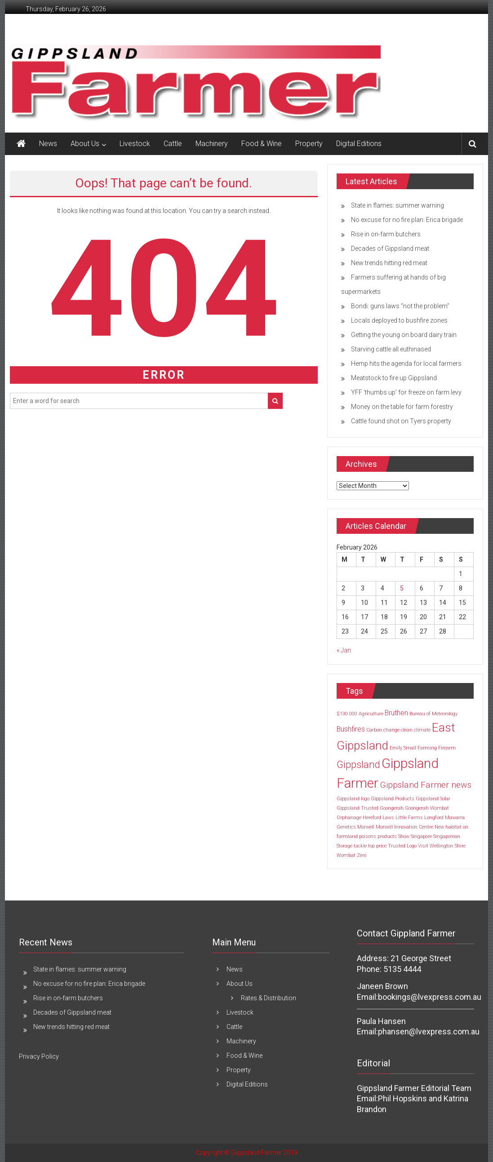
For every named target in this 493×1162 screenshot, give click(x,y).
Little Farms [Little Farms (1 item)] (409, 817)
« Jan (344, 650)
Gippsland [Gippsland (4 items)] (358, 764)
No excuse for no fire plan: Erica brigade (407, 219)
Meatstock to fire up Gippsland (394, 377)
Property (309, 143)
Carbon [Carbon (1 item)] (374, 730)
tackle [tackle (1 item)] (360, 846)
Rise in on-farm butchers (386, 234)
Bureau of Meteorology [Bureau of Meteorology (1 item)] (433, 714)
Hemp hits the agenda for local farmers (406, 363)
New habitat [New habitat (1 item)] (448, 827)
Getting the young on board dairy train (404, 334)
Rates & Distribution (268, 998)
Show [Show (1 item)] (403, 836)
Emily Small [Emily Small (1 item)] (403, 748)
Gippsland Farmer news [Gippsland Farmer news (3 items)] (425, 785)
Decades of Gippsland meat (390, 248)
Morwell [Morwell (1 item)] (365, 827)
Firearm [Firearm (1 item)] (447, 748)
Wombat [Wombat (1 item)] (346, 855)
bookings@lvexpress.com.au (429, 997)
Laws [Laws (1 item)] (388, 817)
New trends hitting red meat (389, 262)
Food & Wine (261, 143)
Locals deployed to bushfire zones (399, 320)
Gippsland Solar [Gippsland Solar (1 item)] (433, 799)
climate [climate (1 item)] (422, 730)
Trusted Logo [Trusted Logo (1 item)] (402, 846)
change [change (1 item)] (391, 730)
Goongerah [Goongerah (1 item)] (392, 808)
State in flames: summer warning (397, 205)
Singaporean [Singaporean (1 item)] (446, 836)
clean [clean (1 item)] (407, 730)
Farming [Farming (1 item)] (427, 748)
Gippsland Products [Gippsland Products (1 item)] (392, 799)
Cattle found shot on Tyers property (401, 421)
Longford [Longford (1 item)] (434, 817)
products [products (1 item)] (387, 836)
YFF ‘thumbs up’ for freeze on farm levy (406, 392)
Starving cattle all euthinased (391, 349)
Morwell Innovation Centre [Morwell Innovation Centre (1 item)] (404, 827)
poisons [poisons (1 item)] (367, 836)
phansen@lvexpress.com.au (429, 1031)
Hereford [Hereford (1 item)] (372, 817)
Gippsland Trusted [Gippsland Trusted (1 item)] (357, 808)
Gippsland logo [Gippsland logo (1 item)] (353, 799)
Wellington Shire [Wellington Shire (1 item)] (448, 846)
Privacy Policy (39, 1056)
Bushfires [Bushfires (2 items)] (351, 729)
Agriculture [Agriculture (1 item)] (371, 714)
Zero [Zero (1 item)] (361, 855)
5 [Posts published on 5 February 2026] (402, 588)
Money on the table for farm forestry (402, 406)
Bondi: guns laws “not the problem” (400, 306)
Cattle (173, 143)
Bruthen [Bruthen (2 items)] (396, 713)
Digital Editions (359, 143)
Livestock (135, 143)
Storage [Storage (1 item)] (344, 846)
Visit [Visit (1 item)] (423, 846)
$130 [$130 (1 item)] (342, 714)
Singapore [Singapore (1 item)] (421, 836)
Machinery (211, 143)
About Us (85, 143)
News (48, 143)
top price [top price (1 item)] (377, 846)
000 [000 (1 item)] (353, 714)
